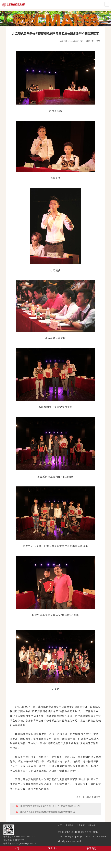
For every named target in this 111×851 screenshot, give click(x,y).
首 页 (60, 825)
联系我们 (91, 848)
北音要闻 (69, 825)
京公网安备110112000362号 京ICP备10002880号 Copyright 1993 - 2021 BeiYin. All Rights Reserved (82, 836)
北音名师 (80, 825)
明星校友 (92, 825)
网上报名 (52, 848)
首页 (16, 848)
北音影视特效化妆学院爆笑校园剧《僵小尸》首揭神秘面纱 (46, 806)
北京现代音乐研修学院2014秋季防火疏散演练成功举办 (44, 812)
